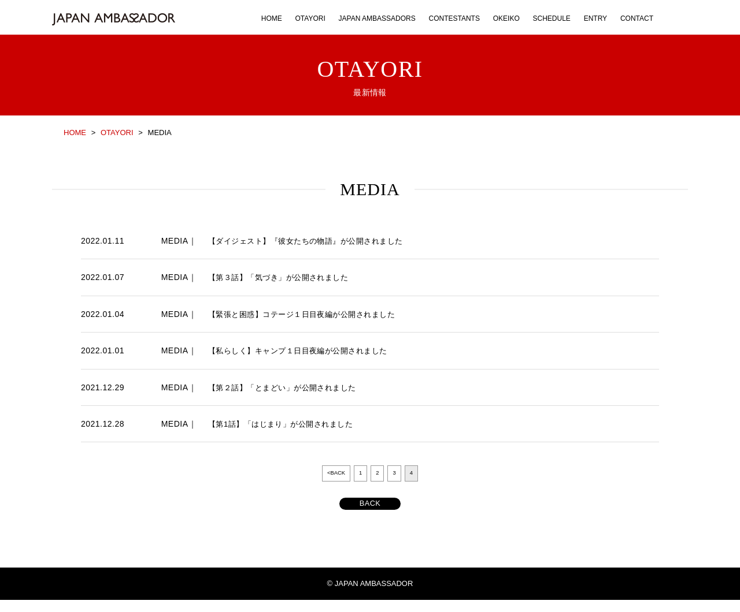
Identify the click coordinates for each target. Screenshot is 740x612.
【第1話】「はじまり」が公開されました (286, 423)
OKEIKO (506, 18)
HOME (271, 18)
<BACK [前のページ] (333, 474)
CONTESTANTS (453, 18)
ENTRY (595, 18)
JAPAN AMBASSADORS (377, 18)
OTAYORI (310, 18)
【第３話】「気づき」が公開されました (283, 277)
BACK (369, 514)
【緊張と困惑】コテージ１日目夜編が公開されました (308, 314)
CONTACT (636, 18)
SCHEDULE (552, 18)
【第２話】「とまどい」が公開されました (287, 387)
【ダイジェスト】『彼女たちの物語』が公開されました (312, 240)
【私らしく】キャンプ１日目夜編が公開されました (304, 350)
